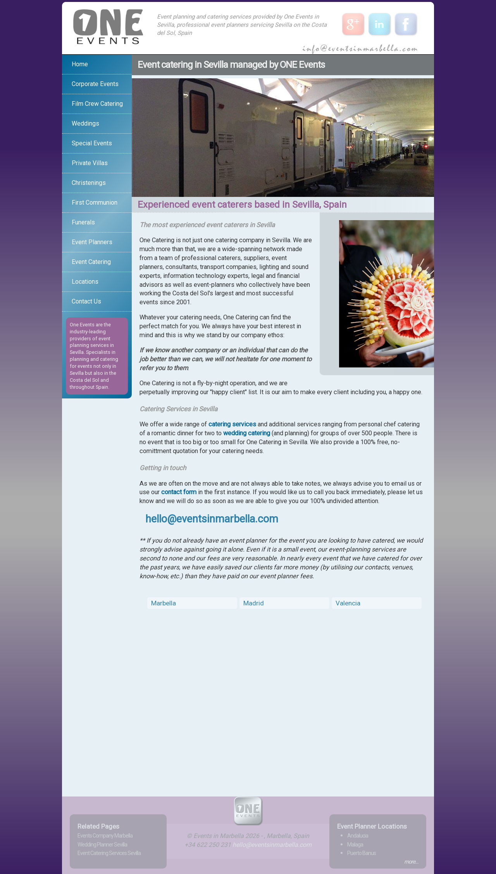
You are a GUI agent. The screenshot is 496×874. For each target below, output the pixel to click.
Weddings (85, 123)
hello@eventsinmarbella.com (211, 519)
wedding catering (246, 433)
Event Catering (91, 261)
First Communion (94, 202)
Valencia (348, 603)
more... (411, 861)
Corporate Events (95, 84)
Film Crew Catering (97, 103)
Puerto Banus (361, 853)
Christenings (89, 182)
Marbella (163, 603)
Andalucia (357, 836)
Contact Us (86, 301)
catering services (232, 424)
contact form (178, 492)
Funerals (83, 222)
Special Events (92, 143)
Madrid (253, 603)
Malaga (355, 844)
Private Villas (90, 163)
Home (80, 64)
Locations (85, 281)
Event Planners (92, 242)
